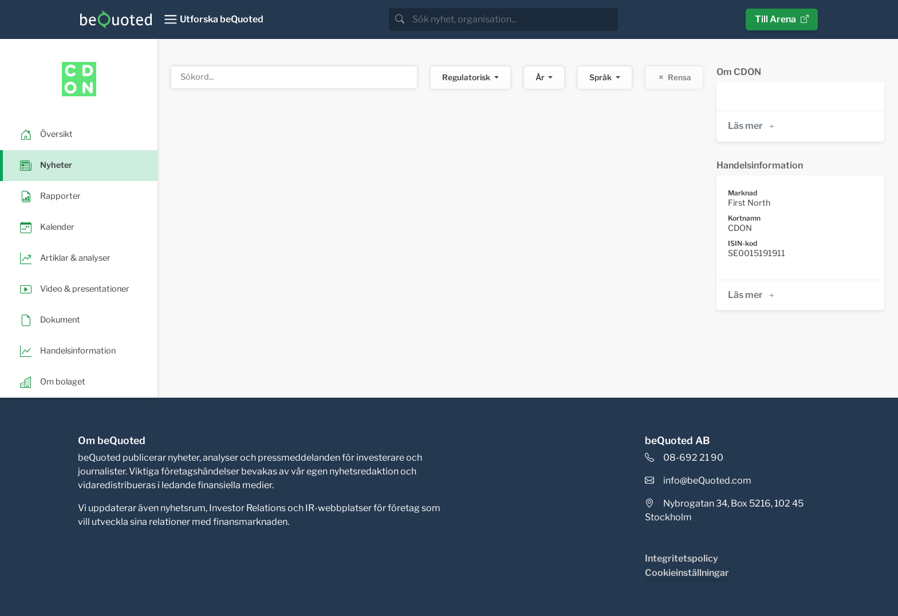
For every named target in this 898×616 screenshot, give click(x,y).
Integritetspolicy (681, 558)
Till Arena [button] (782, 19)
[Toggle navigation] (213, 19)
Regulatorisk (467, 77)
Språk (601, 77)
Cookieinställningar (687, 572)
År (540, 77)
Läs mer (751, 125)
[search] (514, 19)
